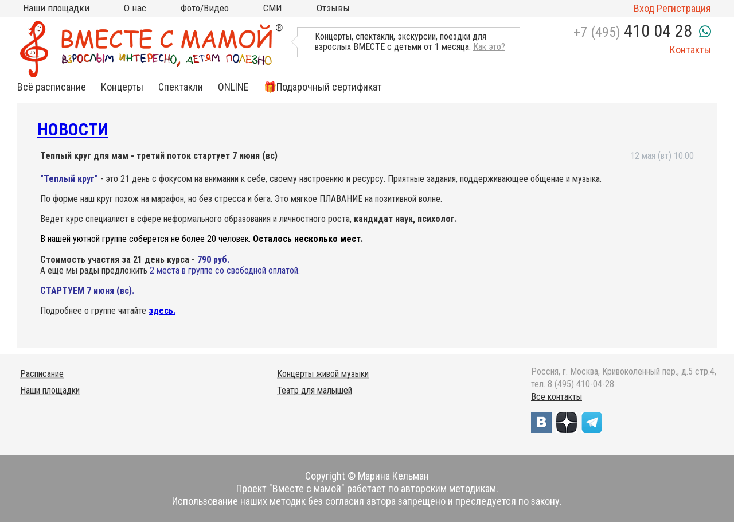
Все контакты (556, 396)
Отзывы (333, 8)
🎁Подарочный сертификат (323, 87)
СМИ (272, 8)
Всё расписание (51, 87)
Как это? (489, 46)
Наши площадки (56, 8)
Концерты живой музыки (323, 373)
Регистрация (684, 8)
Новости (72, 129)
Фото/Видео (205, 8)
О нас (135, 8)
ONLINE (233, 87)
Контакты (690, 50)
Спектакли (180, 87)
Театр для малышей (314, 390)
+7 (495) (632, 32)
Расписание (42, 373)
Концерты (122, 87)
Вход (644, 8)
